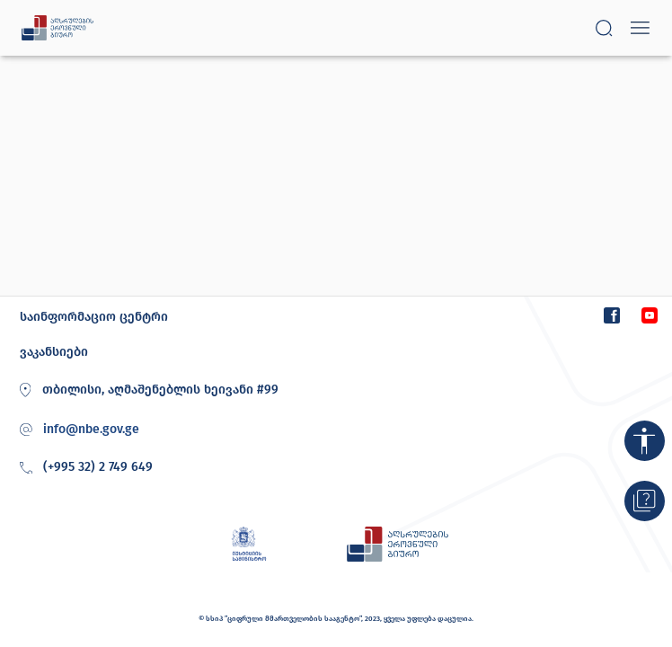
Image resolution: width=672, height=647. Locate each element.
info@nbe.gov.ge (91, 429)
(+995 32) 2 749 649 (83, 468)
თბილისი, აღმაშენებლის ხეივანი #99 (146, 390)
